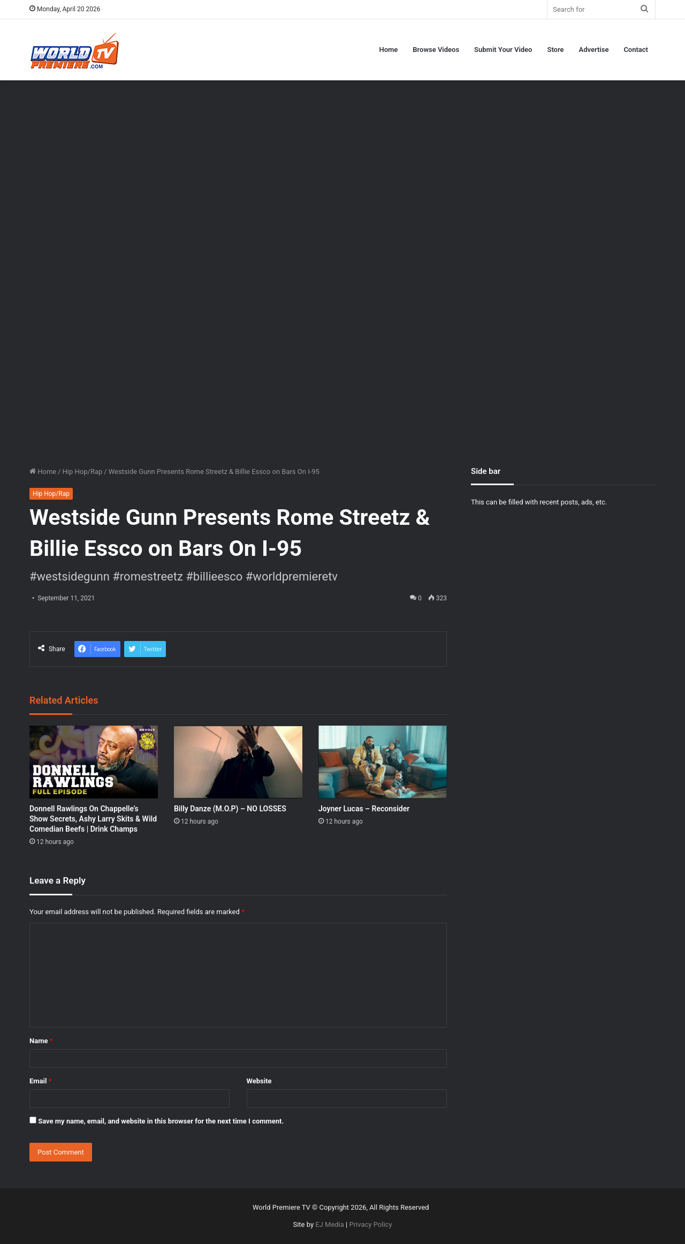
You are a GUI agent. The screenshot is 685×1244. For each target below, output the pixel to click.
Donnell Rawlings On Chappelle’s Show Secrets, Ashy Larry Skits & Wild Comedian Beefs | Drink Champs (93, 818)
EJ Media (329, 1224)
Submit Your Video (503, 50)
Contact (635, 50)
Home (388, 50)
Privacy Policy (370, 1224)
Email (40, 1081)
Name (41, 1041)
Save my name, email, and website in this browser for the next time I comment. (161, 1121)
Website (259, 1081)
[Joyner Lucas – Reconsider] (382, 762)
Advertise (594, 50)
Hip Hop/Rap (83, 472)
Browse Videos (436, 50)
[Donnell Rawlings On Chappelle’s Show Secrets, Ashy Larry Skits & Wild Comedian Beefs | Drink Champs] (93, 762)
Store (555, 50)
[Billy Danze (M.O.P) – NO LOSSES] (238, 762)
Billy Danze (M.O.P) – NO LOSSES (230, 808)
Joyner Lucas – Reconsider (363, 808)
